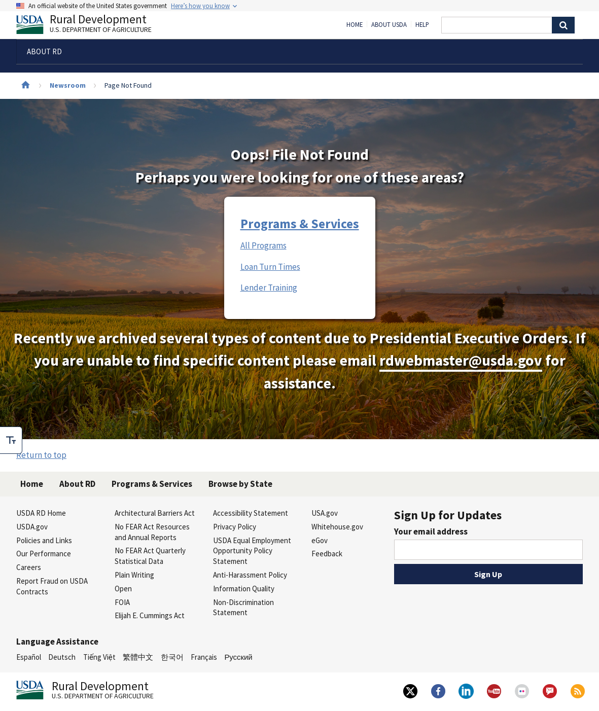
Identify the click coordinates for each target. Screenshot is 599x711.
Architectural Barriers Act (155, 513)
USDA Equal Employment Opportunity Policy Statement (252, 551)
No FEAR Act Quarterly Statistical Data (150, 556)
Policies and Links (44, 540)
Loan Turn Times (270, 266)
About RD (77, 483)
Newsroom (68, 85)
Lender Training (268, 287)
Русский (238, 657)
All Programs (263, 245)
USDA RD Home (41, 513)
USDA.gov (32, 526)
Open (123, 588)
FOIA (122, 602)
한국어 (172, 657)
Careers (28, 567)
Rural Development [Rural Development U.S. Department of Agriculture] (92, 26)
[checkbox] (11, 440)
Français (204, 657)
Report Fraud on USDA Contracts (52, 586)
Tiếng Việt (99, 657)
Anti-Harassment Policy (250, 575)
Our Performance (43, 553)
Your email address (431, 531)
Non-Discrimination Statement (243, 607)
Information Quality (243, 588)
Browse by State (240, 483)
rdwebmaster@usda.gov (460, 360)
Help (422, 25)
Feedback (326, 553)
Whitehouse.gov (337, 526)
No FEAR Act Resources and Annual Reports (152, 532)
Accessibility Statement (250, 513)
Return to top (41, 454)
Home (354, 25)
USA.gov (324, 513)
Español (28, 657)
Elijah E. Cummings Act (150, 615)
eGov (319, 540)
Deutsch (62, 657)
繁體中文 (138, 657)
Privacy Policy (234, 526)
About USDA (389, 25)
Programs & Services (299, 224)
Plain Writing (134, 575)
